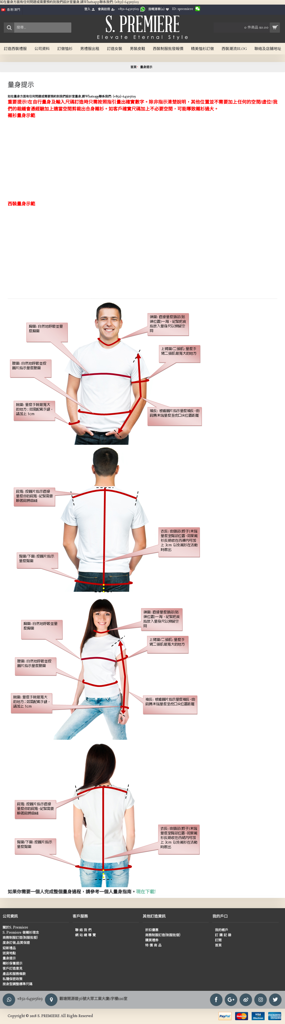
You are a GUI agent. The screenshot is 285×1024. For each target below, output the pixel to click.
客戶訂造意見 (12, 969)
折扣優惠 (151, 930)
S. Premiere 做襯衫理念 (21, 933)
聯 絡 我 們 (83, 930)
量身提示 (146, 67)
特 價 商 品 (153, 945)
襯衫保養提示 (12, 963)
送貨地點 (9, 953)
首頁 (133, 67)
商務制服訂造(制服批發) (20, 938)
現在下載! (146, 892)
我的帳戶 (221, 930)
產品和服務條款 (14, 974)
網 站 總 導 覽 (85, 935)
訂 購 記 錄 (223, 935)
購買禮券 (151, 940)
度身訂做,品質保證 (16, 943)
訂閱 (218, 940)
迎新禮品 (9, 948)
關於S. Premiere (15, 928)
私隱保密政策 (12, 979)
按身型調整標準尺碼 (17, 984)
